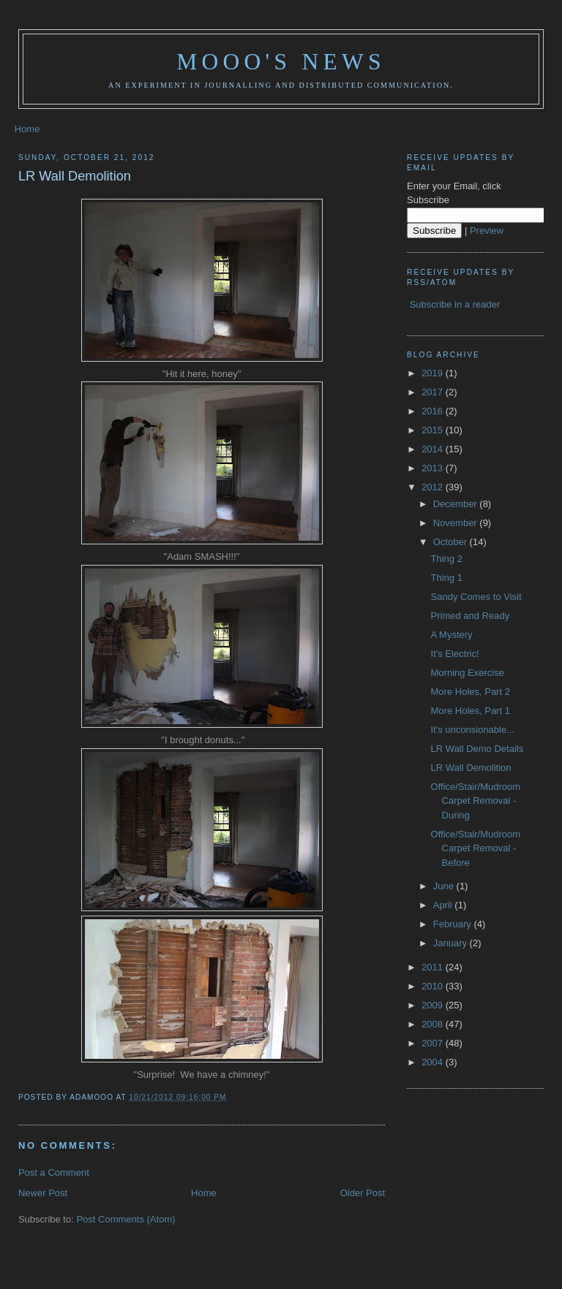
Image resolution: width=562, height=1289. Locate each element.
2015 (434, 430)
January (451, 943)
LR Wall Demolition (74, 176)
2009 (434, 1005)
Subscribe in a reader (455, 304)
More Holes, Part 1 (470, 710)
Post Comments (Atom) (125, 1219)
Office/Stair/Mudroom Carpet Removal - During (476, 801)
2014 (434, 449)
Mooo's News (280, 62)
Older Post (362, 1192)
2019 (434, 373)
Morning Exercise (467, 672)
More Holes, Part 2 (470, 691)
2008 (434, 1024)
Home (27, 128)
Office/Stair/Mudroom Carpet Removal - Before (476, 848)
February (453, 924)
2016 (434, 411)
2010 (434, 986)
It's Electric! (455, 653)
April (444, 905)
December (456, 503)
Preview (486, 230)
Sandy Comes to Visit (476, 596)
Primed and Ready (470, 615)
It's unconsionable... (473, 729)
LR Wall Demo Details (477, 748)
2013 (434, 468)
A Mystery (452, 634)
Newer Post (42, 1192)
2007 (434, 1043)
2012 (434, 487)
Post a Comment (53, 1172)
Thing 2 (446, 558)
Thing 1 (446, 577)
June (445, 886)
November (456, 522)
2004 (434, 1062)
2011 (434, 967)
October (451, 541)
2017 (434, 392)
